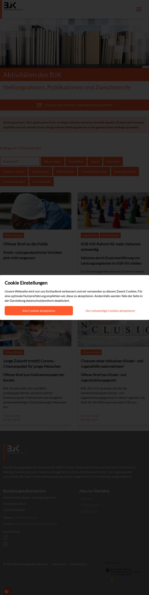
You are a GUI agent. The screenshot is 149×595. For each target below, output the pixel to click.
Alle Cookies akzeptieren (38, 310)
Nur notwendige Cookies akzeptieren (110, 310)
